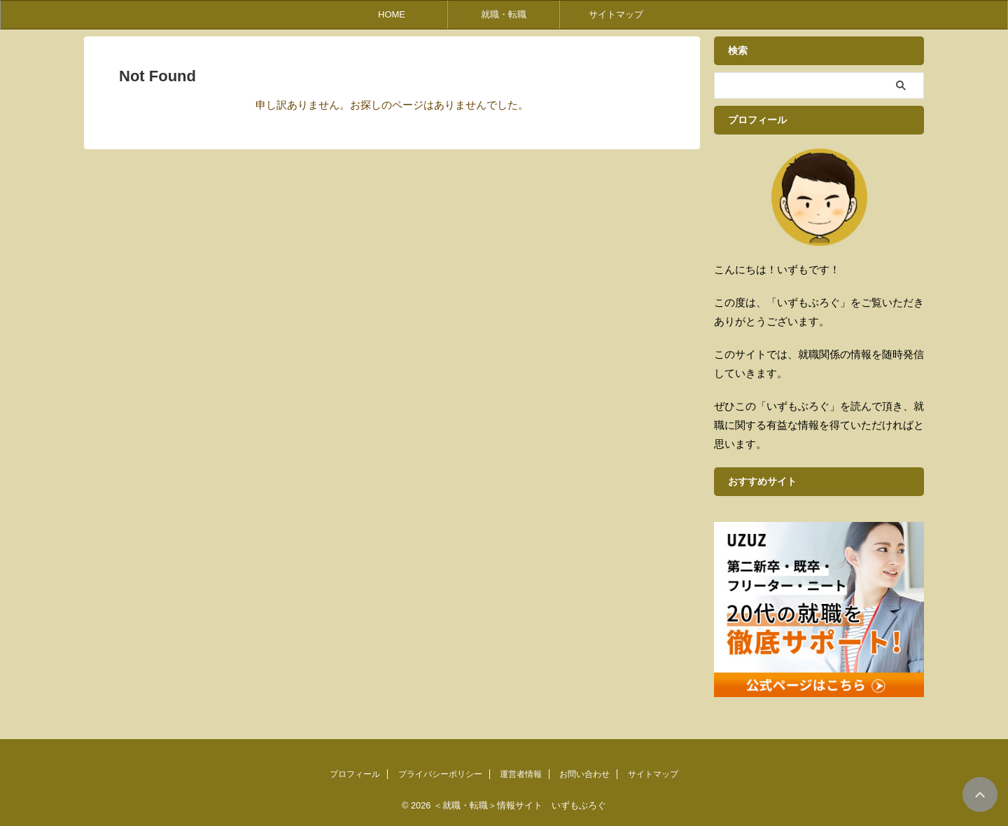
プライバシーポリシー (440, 774)
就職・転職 (503, 14)
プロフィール (355, 774)
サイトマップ (616, 14)
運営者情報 (521, 774)
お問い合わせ (584, 774)
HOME (391, 14)
